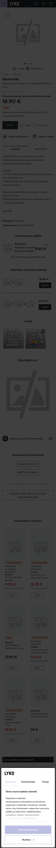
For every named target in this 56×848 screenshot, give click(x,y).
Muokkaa (28, 839)
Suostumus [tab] (10, 782)
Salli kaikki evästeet (28, 830)
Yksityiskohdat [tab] (28, 782)
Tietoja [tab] (45, 782)
